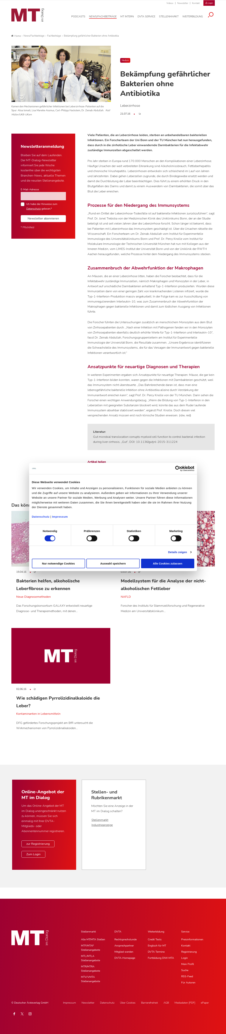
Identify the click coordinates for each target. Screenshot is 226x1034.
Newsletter (182, 3)
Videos (169, 3)
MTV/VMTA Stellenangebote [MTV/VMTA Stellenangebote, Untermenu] (90, 979)
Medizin (125, 60)
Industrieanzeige (102, 825)
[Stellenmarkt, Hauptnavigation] (169, 17)
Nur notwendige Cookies (58, 563)
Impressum (60, 516)
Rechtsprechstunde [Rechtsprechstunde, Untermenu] (125, 939)
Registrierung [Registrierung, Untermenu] (189, 952)
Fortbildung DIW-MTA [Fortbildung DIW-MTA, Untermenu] (161, 958)
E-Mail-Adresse (30, 189)
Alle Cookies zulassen (167, 563)
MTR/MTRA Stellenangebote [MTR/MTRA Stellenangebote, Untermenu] (90, 969)
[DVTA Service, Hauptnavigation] (146, 17)
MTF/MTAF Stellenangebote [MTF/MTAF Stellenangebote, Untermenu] (90, 948)
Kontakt (196, 3)
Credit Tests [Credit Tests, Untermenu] (155, 939)
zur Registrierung (38, 844)
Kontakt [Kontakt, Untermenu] (185, 945)
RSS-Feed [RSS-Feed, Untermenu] (187, 976)
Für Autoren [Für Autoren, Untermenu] (188, 982)
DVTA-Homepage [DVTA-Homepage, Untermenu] (124, 958)
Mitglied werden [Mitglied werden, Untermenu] (123, 952)
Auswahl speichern (113, 563)
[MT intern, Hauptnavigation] (127, 17)
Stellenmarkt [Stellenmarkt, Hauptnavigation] (88, 931)
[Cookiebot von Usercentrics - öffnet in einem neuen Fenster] (178, 468)
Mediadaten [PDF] (184, 1003)
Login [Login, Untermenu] (184, 958)
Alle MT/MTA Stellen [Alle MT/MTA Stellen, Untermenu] (93, 939)
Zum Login (33, 854)
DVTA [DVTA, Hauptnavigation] (117, 931)
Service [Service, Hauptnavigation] (185, 931)
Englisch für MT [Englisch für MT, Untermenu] (157, 945)
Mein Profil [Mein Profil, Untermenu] (187, 964)
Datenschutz (41, 516)
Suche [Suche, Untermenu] (184, 970)
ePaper (205, 1003)
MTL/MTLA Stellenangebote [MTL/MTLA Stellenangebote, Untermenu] (90, 958)
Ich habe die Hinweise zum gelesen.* (41, 206)
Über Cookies (127, 1003)
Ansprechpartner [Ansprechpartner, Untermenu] (124, 945)
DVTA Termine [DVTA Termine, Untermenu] (156, 952)
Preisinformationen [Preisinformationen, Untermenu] (192, 939)
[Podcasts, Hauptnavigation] (78, 17)
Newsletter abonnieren (43, 218)
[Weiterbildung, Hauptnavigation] (192, 17)
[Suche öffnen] (211, 15)
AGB (166, 1003)
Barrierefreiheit (149, 1003)
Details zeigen (177, 552)
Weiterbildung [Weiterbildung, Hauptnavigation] (156, 931)
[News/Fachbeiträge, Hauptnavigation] (103, 17)
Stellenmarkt (99, 820)
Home (16, 36)
